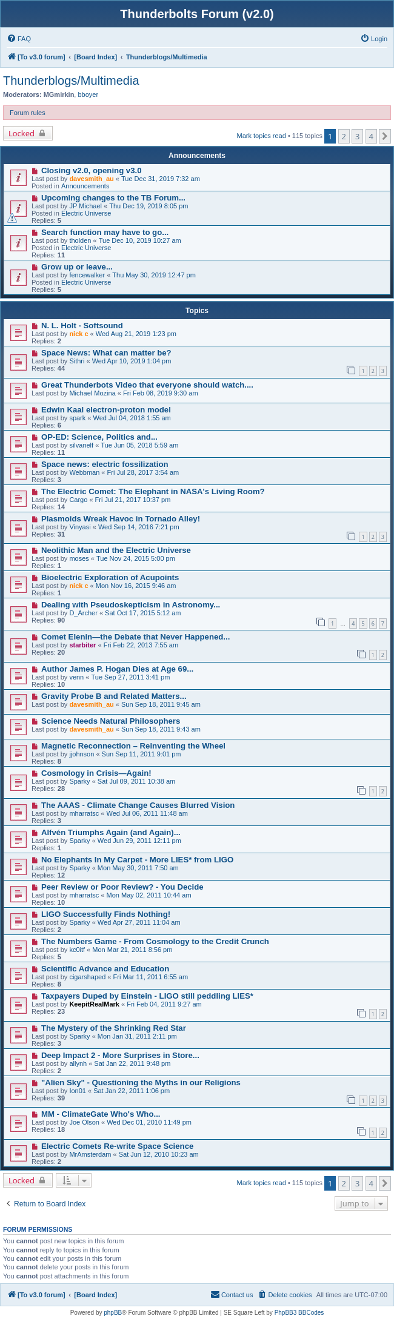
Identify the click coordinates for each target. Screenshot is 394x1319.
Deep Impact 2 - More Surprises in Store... (120, 1055)
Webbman (84, 472)
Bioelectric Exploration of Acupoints (110, 577)
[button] (385, 136)
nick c (78, 333)
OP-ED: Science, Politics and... (99, 436)
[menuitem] (19, 38)
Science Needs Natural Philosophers (110, 721)
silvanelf (81, 445)
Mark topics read (261, 135)
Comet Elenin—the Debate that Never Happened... (135, 636)
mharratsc (84, 813)
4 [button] (371, 136)
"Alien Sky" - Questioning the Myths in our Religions (141, 1082)
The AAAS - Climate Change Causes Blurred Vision (138, 805)
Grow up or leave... (77, 266)
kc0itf (77, 949)
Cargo (78, 499)
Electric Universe (86, 213)
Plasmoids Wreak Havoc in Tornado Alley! (120, 518)
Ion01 (77, 1090)
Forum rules (27, 112)
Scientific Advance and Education (105, 968)
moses (78, 558)
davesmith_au (91, 178)
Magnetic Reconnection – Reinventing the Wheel (133, 745)
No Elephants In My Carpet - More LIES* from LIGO (137, 859)
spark (77, 417)
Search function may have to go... (105, 232)
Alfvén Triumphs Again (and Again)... (111, 832)
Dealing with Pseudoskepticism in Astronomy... (130, 604)
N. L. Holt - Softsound (82, 325)
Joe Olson (84, 1122)
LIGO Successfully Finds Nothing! (105, 914)
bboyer (88, 94)
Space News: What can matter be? (106, 352)
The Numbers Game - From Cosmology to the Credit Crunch (155, 941)
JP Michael (85, 206)
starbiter (82, 645)
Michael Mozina (92, 393)
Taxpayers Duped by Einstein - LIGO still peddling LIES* (147, 995)
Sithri (76, 361)
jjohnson (81, 754)
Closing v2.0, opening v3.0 (91, 170)
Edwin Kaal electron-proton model (106, 409)
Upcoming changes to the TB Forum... (113, 197)
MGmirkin (59, 94)
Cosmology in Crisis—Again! (96, 773)
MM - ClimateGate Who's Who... (101, 1114)
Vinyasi (79, 527)
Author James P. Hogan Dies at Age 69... (117, 668)
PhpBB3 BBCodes (299, 1312)
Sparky (79, 781)
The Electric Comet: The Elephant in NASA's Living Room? (153, 491)
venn (76, 677)
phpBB (113, 1312)
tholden (80, 240)
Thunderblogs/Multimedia (71, 80)
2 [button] (344, 136)
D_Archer (83, 613)
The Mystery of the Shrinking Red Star (113, 1028)
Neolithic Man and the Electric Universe (116, 550)
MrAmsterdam (90, 1154)
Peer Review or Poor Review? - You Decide (122, 886)
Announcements (85, 186)
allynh (78, 1063)
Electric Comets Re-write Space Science (117, 1146)
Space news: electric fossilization (105, 464)
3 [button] (357, 136)
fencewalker (87, 275)
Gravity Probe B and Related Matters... (114, 696)
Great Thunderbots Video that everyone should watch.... (147, 384)
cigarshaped (87, 976)
